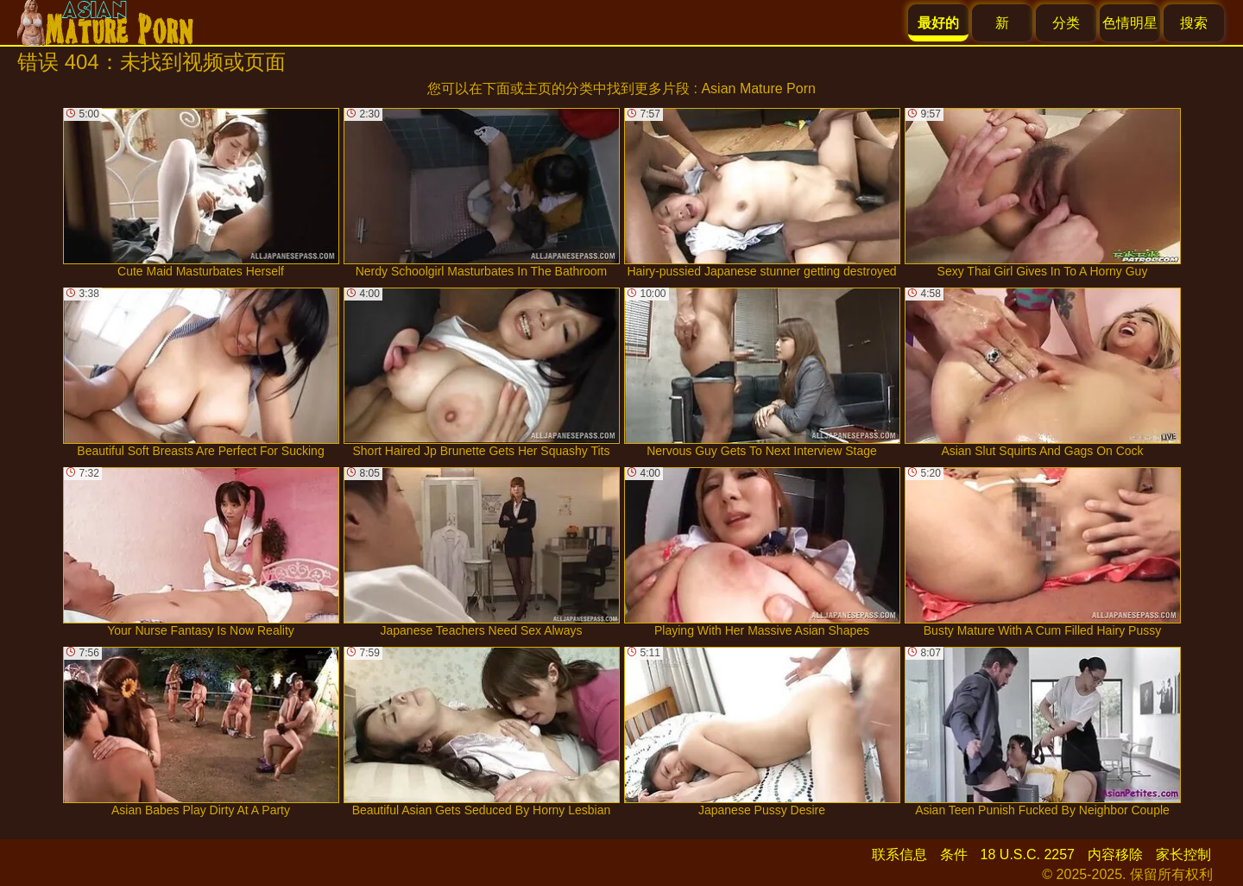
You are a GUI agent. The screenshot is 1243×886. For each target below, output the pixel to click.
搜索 (1194, 23)
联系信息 (899, 854)
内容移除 (1115, 854)
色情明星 (1130, 23)
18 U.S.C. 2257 (1028, 854)
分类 (1066, 23)
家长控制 (1183, 854)
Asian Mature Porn (758, 88)
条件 (954, 854)
